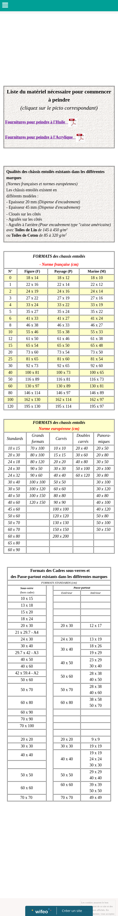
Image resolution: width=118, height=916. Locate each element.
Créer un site (72, 910)
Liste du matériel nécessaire (39, 92)
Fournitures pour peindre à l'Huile (35, 122)
